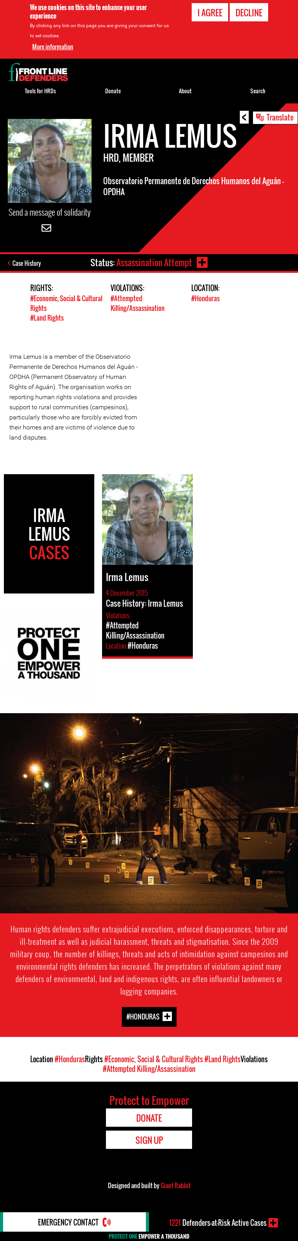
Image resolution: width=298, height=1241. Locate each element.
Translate (280, 117)
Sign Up (149, 1140)
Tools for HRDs (40, 91)
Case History (26, 263)
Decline (249, 12)
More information (52, 46)
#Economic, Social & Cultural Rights (153, 1059)
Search (257, 91)
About (185, 91)
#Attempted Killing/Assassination (138, 303)
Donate (113, 91)
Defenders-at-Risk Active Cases (218, 1223)
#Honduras (205, 298)
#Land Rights (47, 318)
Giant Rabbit (176, 1185)
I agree (210, 12)
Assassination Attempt (154, 262)
